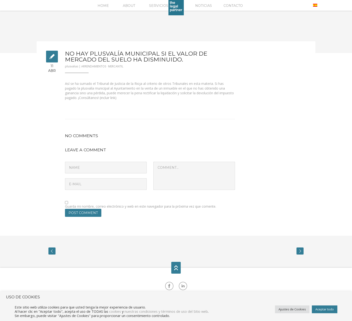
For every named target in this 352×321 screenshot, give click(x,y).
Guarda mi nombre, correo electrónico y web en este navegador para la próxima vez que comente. (140, 206)
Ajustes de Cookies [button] (292, 309)
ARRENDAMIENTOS (93, 66)
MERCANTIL (115, 66)
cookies (115, 311)
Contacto (233, 6)
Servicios (158, 6)
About (129, 6)
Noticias (203, 6)
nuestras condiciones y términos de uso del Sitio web (166, 311)
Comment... (194, 176)
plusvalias (71, 66)
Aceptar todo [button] (324, 309)
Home (103, 6)
